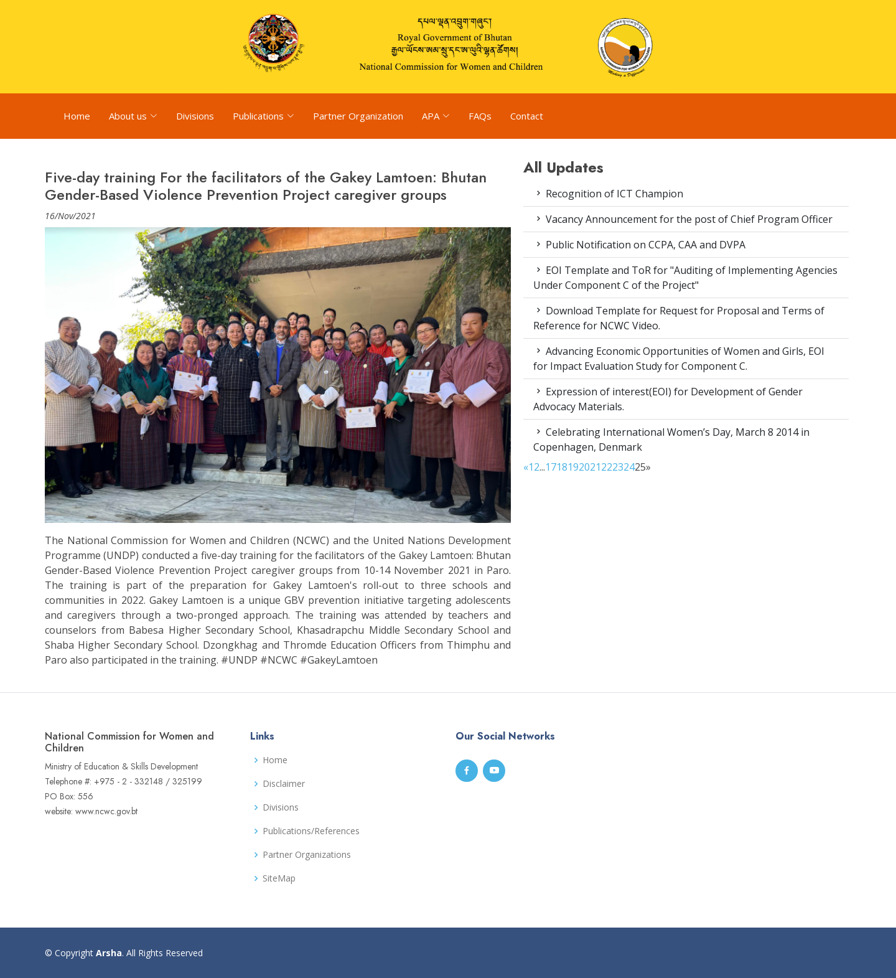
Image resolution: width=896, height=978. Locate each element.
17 (550, 467)
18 (561, 467)
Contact (526, 116)
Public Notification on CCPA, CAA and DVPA (639, 245)
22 (606, 467)
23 (617, 467)
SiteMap (279, 878)
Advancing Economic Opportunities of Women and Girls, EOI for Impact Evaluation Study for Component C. (678, 358)
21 (595, 467)
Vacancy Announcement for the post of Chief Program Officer (683, 219)
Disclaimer (284, 783)
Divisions (195, 116)
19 (573, 467)
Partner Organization (358, 116)
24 (629, 467)
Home (76, 116)
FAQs (480, 116)
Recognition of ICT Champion (608, 193)
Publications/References (311, 831)
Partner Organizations (307, 854)
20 (584, 467)
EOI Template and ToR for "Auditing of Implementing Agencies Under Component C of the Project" (685, 277)
